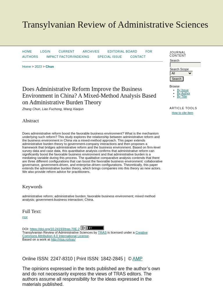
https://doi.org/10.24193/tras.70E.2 (55, 229)
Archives (91, 51)
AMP (137, 258)
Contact (138, 56)
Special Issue (110, 56)
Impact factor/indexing (67, 56)
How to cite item (182, 112)
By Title (182, 96)
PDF (25, 217)
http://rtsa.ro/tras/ (63, 239)
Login (45, 51)
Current (66, 51)
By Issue (183, 90)
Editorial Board (122, 51)
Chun (50, 66)
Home (27, 51)
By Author (183, 93)
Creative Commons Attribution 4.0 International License (85, 234)
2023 (38, 66)
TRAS (102, 232)
